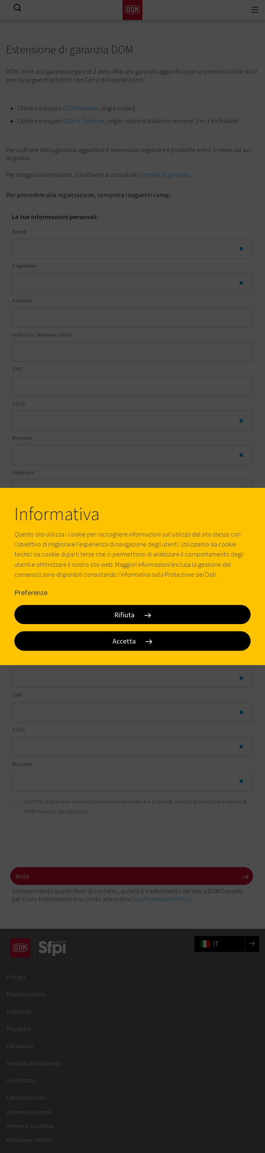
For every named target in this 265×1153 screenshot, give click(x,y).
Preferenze (30, 592)
